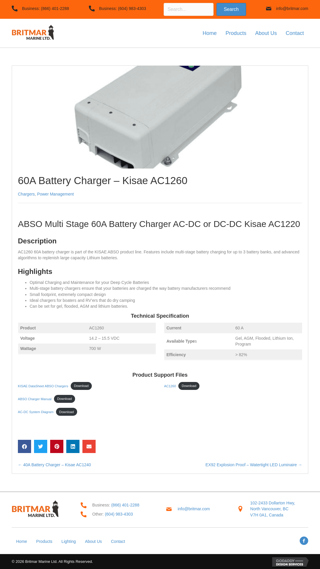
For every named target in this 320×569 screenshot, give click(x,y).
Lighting (69, 541)
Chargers (26, 194)
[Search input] (189, 9)
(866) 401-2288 (55, 8)
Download (81, 386)
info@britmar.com (292, 8)
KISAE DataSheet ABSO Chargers (43, 386)
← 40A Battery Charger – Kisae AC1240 (54, 464)
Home (21, 541)
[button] (231, 9)
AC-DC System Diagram (35, 412)
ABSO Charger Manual (34, 398)
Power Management (55, 194)
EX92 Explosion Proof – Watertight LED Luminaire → (254, 464)
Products (44, 541)
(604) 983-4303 (132, 8)
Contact (118, 541)
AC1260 (170, 386)
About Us (93, 541)
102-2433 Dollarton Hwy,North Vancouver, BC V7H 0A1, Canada (272, 509)
